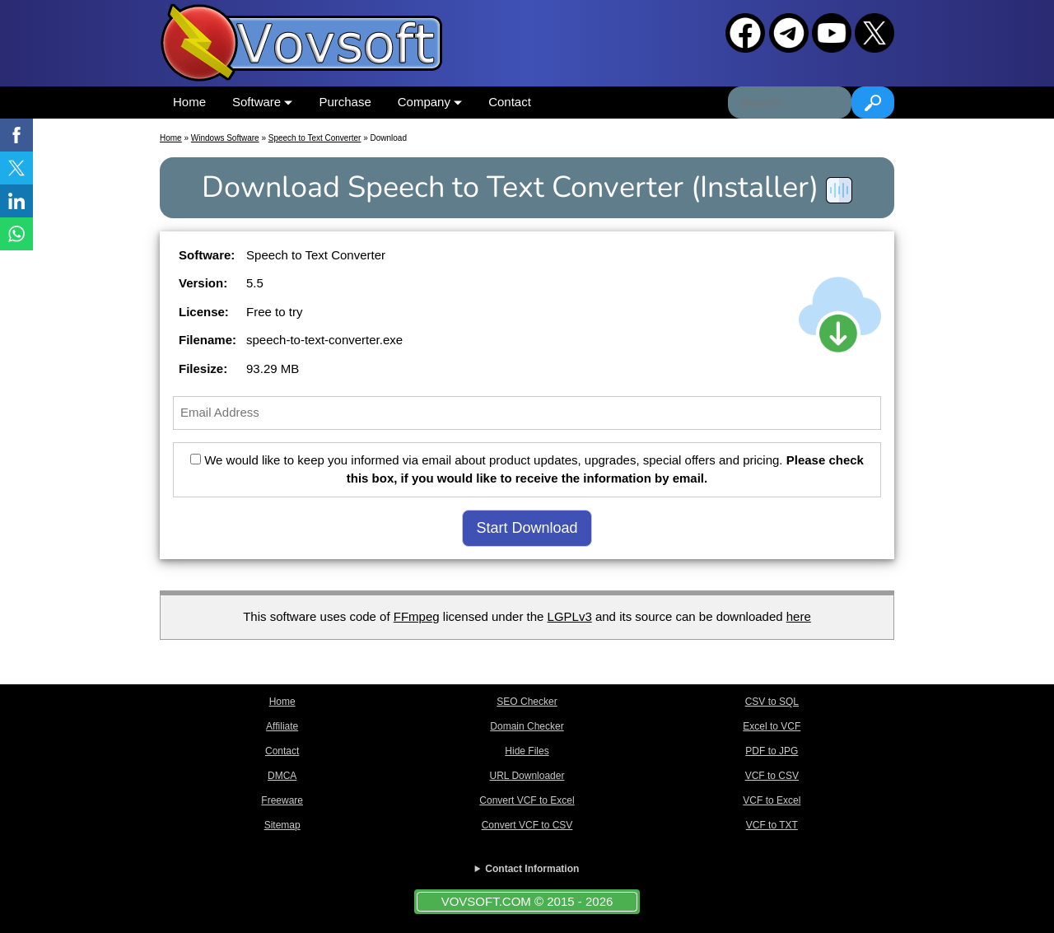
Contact (509, 102)
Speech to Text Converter (314, 137)
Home (189, 102)
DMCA (282, 775)
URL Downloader (527, 775)
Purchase (345, 102)
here (798, 616)
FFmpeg (417, 616)
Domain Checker (526, 726)
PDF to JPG (771, 751)
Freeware (282, 800)
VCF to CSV (772, 775)
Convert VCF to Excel (526, 800)
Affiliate (282, 726)
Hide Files (526, 751)
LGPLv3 (570, 616)
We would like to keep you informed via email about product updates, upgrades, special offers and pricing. (527, 469)
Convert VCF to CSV (527, 825)
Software (262, 102)
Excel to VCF (771, 726)
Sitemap (282, 825)
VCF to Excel (771, 800)
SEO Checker (527, 701)
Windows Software (225, 137)
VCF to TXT (772, 825)
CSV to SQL (772, 701)
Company (430, 102)
